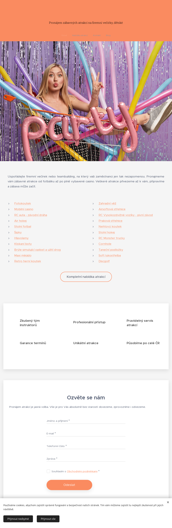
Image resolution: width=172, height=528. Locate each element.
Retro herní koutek (27, 261)
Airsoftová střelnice (112, 209)
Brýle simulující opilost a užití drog (37, 250)
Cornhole (105, 244)
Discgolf (104, 261)
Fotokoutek (22, 203)
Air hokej (20, 221)
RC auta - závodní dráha (30, 215)
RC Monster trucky (112, 238)
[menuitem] (79, 35)
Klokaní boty (23, 244)
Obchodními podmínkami (82, 471)
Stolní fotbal (22, 226)
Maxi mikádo (22, 255)
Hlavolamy (21, 238)
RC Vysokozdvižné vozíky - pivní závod (126, 215)
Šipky (18, 232)
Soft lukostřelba (110, 255)
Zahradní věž (107, 203)
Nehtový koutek (110, 226)
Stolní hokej (107, 232)
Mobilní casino (23, 209)
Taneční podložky (111, 250)
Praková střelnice (110, 221)
